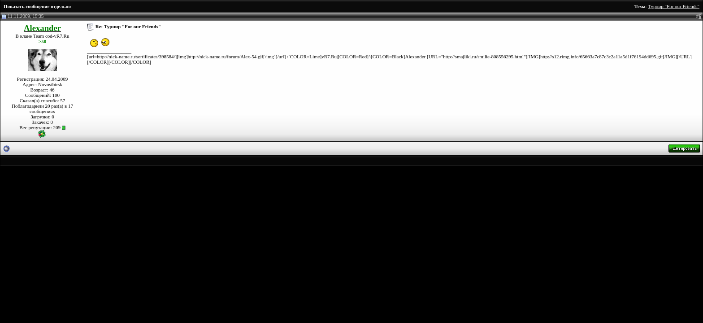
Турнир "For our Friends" (673, 6)
